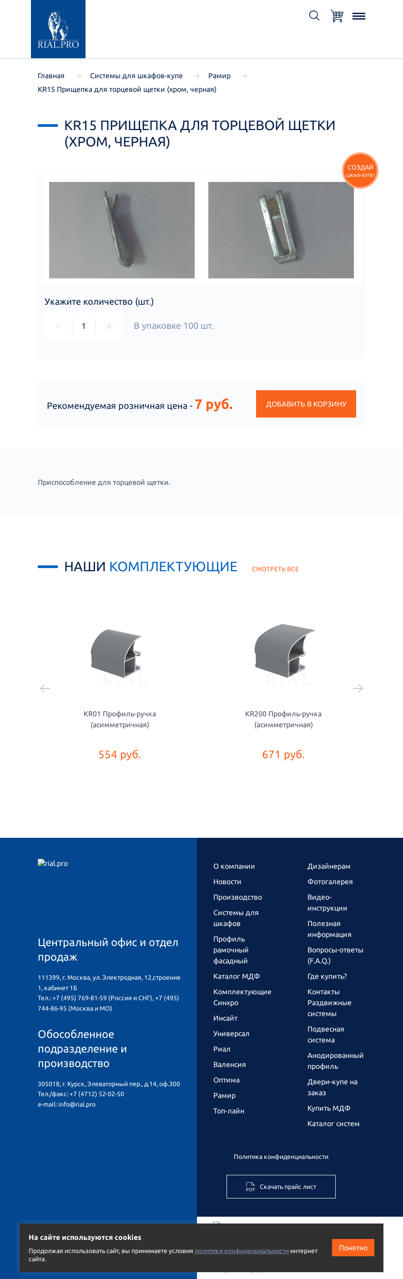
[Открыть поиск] (314, 16)
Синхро (225, 1002)
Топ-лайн (228, 1111)
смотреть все (275, 569)
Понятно (353, 1248)
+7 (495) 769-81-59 (79, 998)
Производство (237, 897)
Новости (227, 881)
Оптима (226, 1080)
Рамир (224, 1095)
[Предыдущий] (45, 689)
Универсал (231, 1033)
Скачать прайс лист (281, 1186)
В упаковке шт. (174, 326)
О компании (234, 866)
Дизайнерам (329, 866)
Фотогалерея (330, 881)
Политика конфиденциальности (281, 1156)
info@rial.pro (77, 1104)
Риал (222, 1049)
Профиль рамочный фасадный (231, 950)
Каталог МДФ (236, 976)
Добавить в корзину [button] (306, 404)
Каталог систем (333, 1123)
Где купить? (327, 976)
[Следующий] (357, 689)
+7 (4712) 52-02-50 (97, 1094)
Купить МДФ (329, 1108)
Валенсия (229, 1064)
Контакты (323, 991)
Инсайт (225, 1018)
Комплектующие (242, 991)
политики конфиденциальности (242, 1250)
